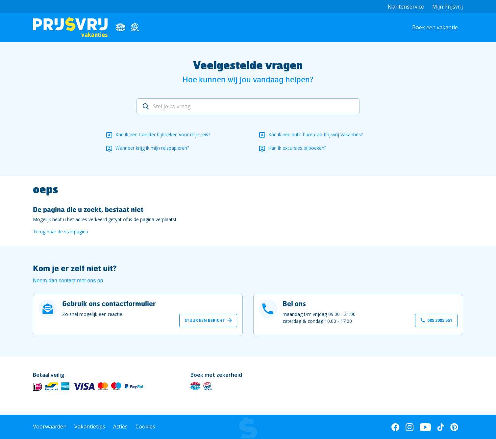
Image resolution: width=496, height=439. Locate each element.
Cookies (145, 426)
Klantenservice (406, 6)
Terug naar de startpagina (60, 231)
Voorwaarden (49, 426)
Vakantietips (89, 426)
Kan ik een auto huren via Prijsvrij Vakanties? (315, 134)
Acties (120, 426)
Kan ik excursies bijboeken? (297, 148)
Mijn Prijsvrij (447, 6)
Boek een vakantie (435, 27)
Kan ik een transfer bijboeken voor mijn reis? (162, 134)
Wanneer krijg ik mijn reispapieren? (152, 148)
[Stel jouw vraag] (248, 106)
